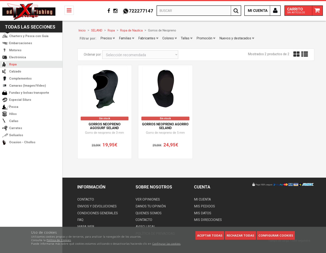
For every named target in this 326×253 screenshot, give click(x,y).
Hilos (13, 114)
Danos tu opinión (151, 206)
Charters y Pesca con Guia (28, 36)
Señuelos (16, 135)
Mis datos (202, 213)
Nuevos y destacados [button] (236, 38)
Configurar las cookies (166, 244)
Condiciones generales (97, 213)
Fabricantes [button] (148, 38)
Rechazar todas (240, 235)
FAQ (80, 220)
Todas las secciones (30, 27)
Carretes (15, 128)
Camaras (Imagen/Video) (27, 85)
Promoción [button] (205, 38)
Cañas (13, 121)
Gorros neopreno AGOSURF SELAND (105, 126)
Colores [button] (169, 38)
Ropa (13, 64)
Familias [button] (126, 38)
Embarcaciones (20, 43)
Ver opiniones (148, 199)
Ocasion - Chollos (22, 142)
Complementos (20, 78)
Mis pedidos (204, 206)
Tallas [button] (186, 38)
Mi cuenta (202, 199)
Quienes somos (149, 213)
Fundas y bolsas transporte (29, 93)
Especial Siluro (20, 100)
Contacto (85, 199)
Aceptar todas (209, 235)
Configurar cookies (275, 235)
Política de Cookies (59, 240)
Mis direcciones (208, 220)
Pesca (13, 107)
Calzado (15, 71)
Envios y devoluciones (97, 206)
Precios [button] (107, 38)
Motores (15, 50)
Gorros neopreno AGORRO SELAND (165, 126)
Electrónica (17, 57)
